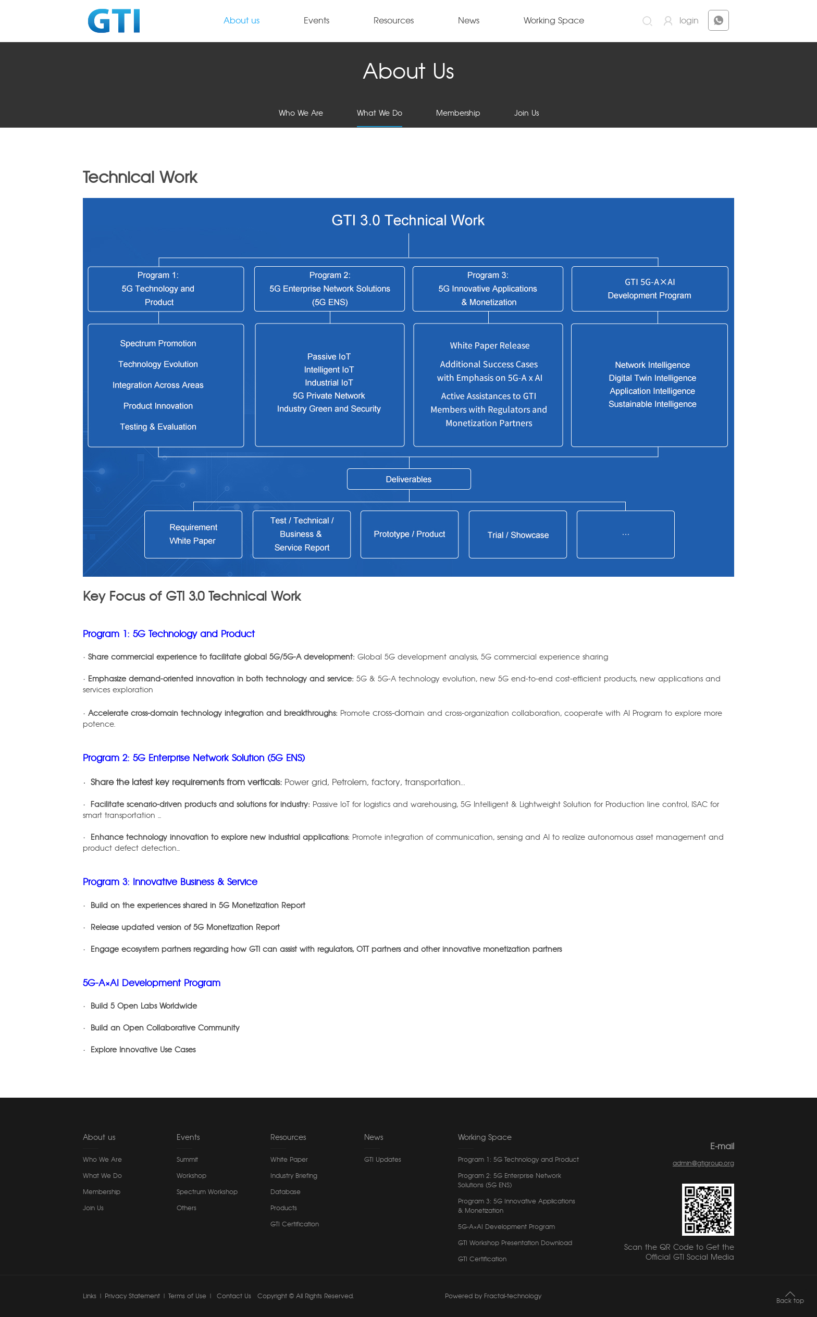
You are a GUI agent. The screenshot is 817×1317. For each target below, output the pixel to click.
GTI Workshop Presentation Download (515, 1243)
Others (186, 1208)
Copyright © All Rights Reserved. (305, 1296)
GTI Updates (382, 1160)
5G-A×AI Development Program (506, 1227)
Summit (187, 1160)
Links (89, 1296)
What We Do (379, 113)
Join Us (526, 113)
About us (241, 21)
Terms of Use (187, 1296)
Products (283, 1208)
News (468, 21)
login (689, 21)
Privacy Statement (132, 1296)
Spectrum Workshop (207, 1192)
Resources (394, 21)
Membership (458, 113)
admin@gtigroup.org (703, 1163)
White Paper (289, 1160)
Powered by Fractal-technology (493, 1296)
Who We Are (301, 113)
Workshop (191, 1176)
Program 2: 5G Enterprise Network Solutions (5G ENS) (509, 1180)
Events (316, 21)
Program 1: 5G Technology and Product (518, 1160)
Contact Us (233, 1296)
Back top (790, 1301)
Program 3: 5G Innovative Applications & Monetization (516, 1206)
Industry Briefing (293, 1176)
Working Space (554, 21)
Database (285, 1192)
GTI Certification (294, 1224)
